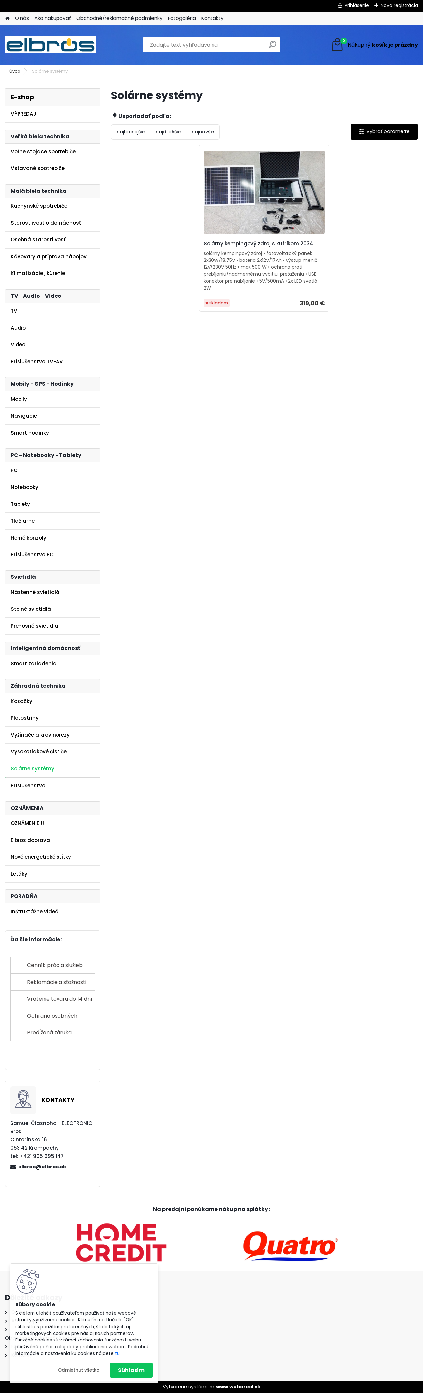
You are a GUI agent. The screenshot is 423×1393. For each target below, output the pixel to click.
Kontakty (212, 18)
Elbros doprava (30, 840)
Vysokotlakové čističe (39, 751)
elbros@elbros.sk (42, 1166)
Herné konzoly (28, 537)
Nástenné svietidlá (35, 592)
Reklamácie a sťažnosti (56, 982)
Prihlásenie (357, 5)
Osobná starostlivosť (38, 239)
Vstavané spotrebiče (38, 168)
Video (18, 344)
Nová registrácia (399, 5)
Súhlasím (131, 1370)
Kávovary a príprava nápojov (49, 256)
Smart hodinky (30, 432)
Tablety (20, 504)
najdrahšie (168, 131)
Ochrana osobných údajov (52, 1018)
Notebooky (24, 487)
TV (14, 310)
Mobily (19, 399)
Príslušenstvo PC (32, 554)
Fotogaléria (182, 18)
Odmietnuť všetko (78, 1370)
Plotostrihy (25, 717)
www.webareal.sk (238, 1386)
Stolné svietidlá (31, 609)
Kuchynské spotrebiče (39, 205)
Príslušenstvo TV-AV (37, 361)
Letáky (19, 873)
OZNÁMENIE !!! (28, 823)
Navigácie (24, 415)
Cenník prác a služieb (55, 965)
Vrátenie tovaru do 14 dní (59, 999)
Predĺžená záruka (49, 1032)
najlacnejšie (131, 131)
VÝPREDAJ (23, 113)
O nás (22, 18)
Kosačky (21, 701)
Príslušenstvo (28, 785)
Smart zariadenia (34, 663)
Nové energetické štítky (41, 856)
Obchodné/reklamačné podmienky (119, 18)
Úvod (14, 71)
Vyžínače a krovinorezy (40, 734)
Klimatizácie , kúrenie (38, 273)
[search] (272, 47)
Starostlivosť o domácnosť (46, 222)
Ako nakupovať (52, 18)
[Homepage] (7, 18)
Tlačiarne (23, 520)
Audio (18, 327)
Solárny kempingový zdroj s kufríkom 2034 (256, 247)
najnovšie (203, 131)
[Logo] (50, 44)
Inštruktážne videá (34, 911)
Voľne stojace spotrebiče (43, 151)
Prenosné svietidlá (34, 625)
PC (14, 470)
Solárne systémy (32, 768)
